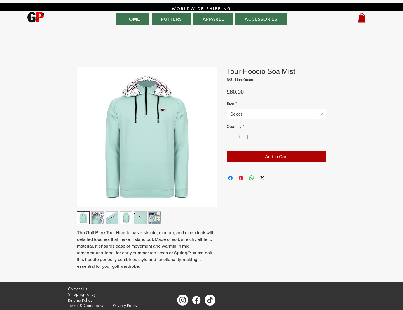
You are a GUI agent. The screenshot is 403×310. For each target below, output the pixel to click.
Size (232, 103)
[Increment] (248, 137)
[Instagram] (182, 300)
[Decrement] (231, 137)
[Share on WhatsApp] (251, 178)
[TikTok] (210, 300)
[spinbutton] (240, 137)
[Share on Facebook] (230, 178)
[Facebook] (196, 300)
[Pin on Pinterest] (241, 178)
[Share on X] (262, 178)
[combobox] (276, 114)
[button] (362, 17)
